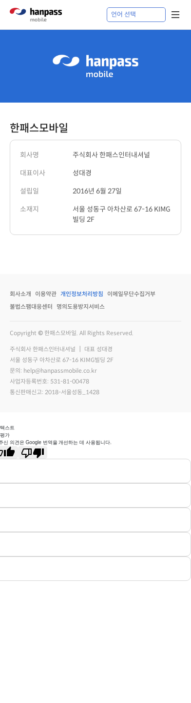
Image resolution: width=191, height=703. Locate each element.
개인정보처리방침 (81, 294)
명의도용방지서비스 (81, 306)
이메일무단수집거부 (131, 294)
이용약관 (46, 294)
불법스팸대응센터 (31, 306)
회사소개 (20, 294)
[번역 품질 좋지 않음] (32, 452)
